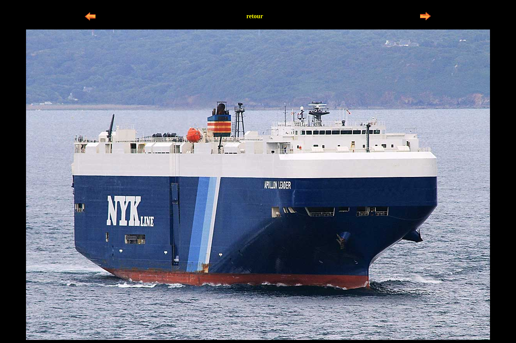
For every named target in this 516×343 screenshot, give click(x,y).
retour (254, 16)
